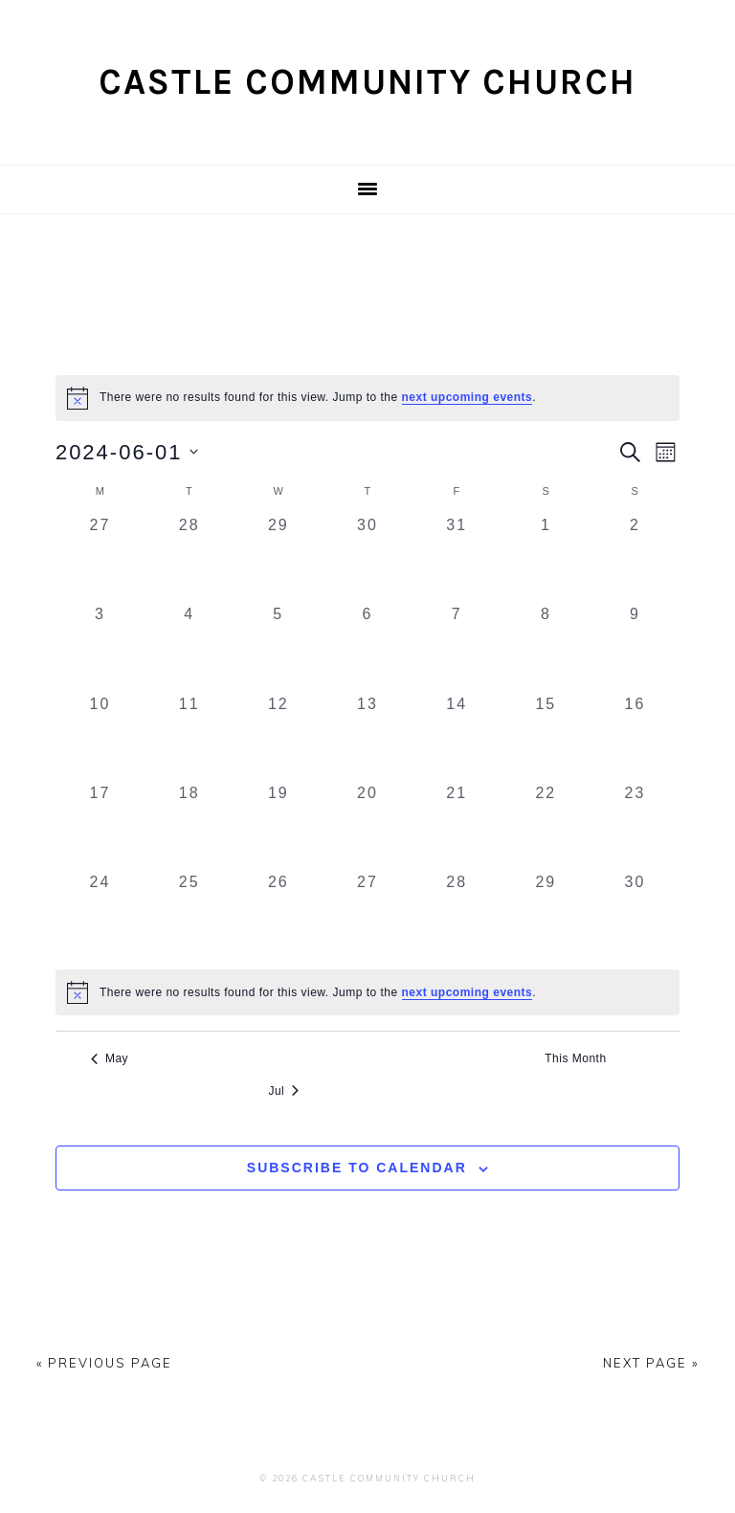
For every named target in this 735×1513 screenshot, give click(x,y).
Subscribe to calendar (357, 1167)
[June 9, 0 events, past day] (634, 647)
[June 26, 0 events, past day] (278, 915)
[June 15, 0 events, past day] (545, 737)
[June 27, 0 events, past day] (367, 915)
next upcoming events (467, 397)
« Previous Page (104, 1362)
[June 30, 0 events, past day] (634, 915)
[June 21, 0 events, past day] (456, 826)
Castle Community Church (367, 81)
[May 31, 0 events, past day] (456, 558)
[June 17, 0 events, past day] (100, 826)
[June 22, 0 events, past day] (545, 826)
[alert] (367, 992)
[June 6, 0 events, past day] (367, 647)
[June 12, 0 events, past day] (278, 737)
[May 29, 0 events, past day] (278, 558)
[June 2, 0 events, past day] (634, 558)
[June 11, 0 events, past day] (189, 737)
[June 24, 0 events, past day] (100, 915)
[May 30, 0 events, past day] (367, 558)
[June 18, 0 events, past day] (189, 826)
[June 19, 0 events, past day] (278, 826)
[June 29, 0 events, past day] (545, 915)
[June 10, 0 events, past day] (100, 737)
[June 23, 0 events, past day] (634, 826)
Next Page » (651, 1362)
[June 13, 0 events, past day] (367, 737)
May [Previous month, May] (109, 1058)
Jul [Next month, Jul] (283, 1091)
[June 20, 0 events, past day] (367, 826)
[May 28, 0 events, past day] (189, 558)
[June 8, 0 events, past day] (545, 647)
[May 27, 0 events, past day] (100, 558)
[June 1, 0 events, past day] (545, 558)
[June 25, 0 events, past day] (189, 915)
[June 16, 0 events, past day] (634, 737)
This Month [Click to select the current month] (575, 1058)
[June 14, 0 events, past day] (456, 737)
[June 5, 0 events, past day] (278, 647)
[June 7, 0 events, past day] (456, 647)
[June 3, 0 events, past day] (100, 647)
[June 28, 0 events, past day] (456, 915)
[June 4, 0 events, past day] (189, 647)
